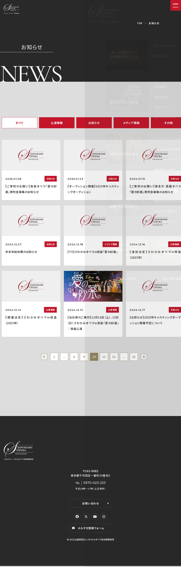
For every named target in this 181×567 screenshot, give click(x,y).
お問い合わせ (90, 504)
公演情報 (57, 123)
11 (105, 357)
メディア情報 (131, 123)
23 (137, 357)
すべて (19, 123)
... (61, 357)
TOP (139, 23)
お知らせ (94, 123)
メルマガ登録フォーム (91, 529)
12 (115, 357)
